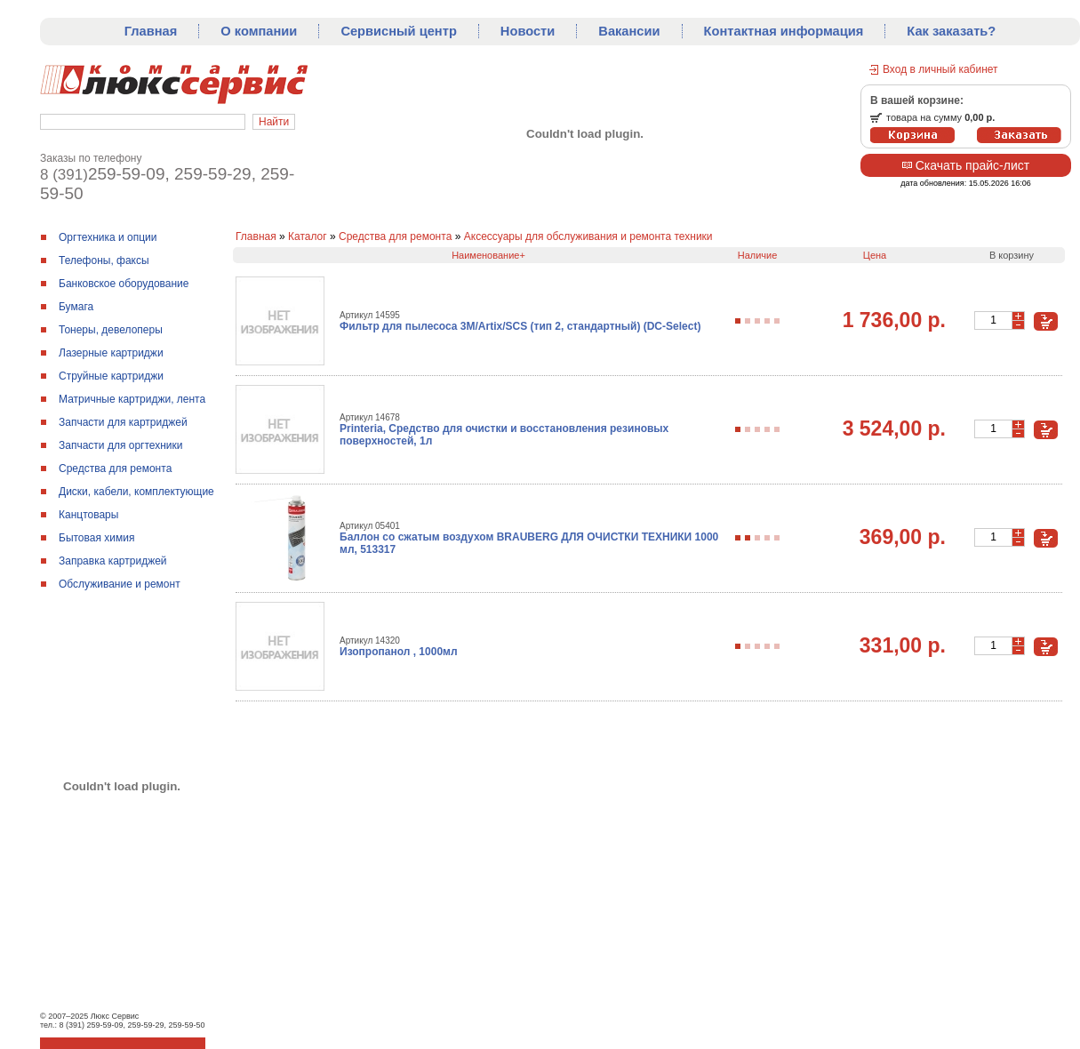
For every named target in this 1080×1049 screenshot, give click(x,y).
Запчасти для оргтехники (121, 445)
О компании (258, 31)
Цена (874, 255)
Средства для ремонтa (115, 468)
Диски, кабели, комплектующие (136, 491)
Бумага (76, 306)
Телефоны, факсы (104, 260)
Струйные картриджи (111, 376)
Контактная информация (784, 31)
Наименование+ (488, 255)
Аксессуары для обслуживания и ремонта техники (588, 236)
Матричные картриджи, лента (132, 399)
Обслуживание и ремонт (119, 584)
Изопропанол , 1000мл (399, 651)
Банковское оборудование (124, 283)
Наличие (758, 255)
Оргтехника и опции (108, 237)
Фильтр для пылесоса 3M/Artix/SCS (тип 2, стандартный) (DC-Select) (520, 326)
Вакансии (629, 31)
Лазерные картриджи (111, 353)
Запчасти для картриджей (123, 422)
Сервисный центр (398, 31)
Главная (151, 31)
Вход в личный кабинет (940, 69)
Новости (527, 31)
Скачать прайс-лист (965, 165)
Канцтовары (88, 514)
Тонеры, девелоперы (111, 330)
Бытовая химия (96, 538)
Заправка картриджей (113, 561)
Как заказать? (951, 31)
